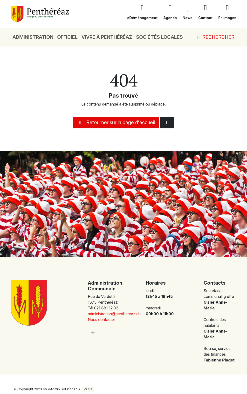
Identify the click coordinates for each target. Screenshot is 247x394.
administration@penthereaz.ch (114, 313)
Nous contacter (101, 319)
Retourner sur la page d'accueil (116, 122)
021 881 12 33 (106, 308)
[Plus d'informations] (92, 332)
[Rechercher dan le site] (167, 122)
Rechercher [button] (214, 37)
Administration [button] (33, 37)
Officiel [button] (67, 37)
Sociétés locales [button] (159, 37)
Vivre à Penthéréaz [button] (107, 37)
